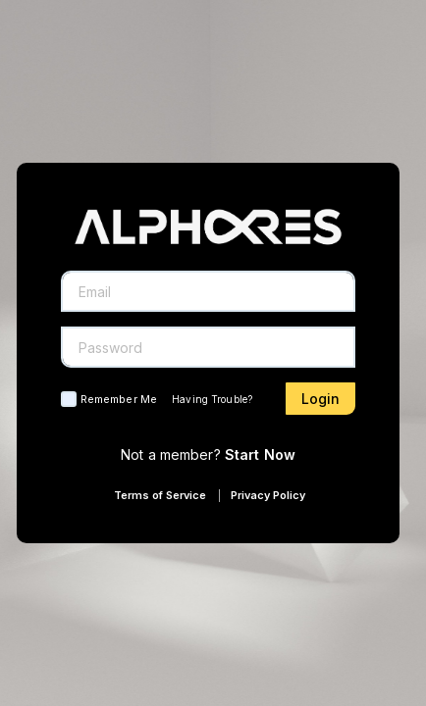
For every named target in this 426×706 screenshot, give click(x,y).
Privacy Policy (268, 495)
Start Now (260, 454)
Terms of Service (160, 495)
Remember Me (118, 399)
